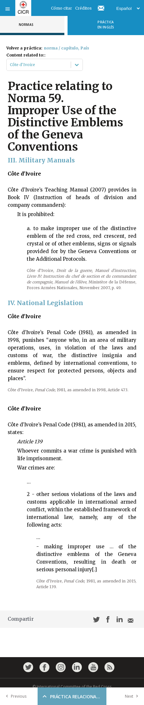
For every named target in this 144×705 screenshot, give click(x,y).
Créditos (83, 8)
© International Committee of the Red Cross (72, 686)
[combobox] (10, 64)
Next (133, 696)
